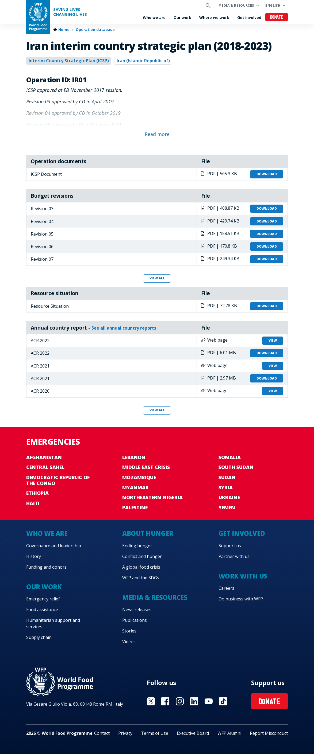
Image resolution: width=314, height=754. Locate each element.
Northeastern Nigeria (152, 497)
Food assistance (42, 609)
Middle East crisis (146, 467)
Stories (129, 631)
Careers (226, 588)
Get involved (249, 17)
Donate (276, 17)
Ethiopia (37, 493)
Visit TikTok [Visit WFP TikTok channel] (223, 701)
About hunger (147, 533)
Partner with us (234, 556)
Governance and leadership (53, 546)
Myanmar (135, 487)
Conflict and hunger (142, 556)
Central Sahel (45, 467)
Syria (226, 487)
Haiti (33, 503)
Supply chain (39, 637)
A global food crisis (141, 567)
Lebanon (133, 457)
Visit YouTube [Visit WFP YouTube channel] (209, 701)
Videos (129, 641)
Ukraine (229, 497)
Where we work (214, 17)
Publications (134, 620)
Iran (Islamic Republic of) (143, 61)
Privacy (125, 733)
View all (157, 278)
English (272, 5)
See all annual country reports (123, 328)
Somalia (230, 457)
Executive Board (193, 733)
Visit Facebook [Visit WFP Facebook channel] (165, 701)
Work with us (243, 576)
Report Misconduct (269, 733)
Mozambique (139, 477)
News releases (136, 609)
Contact (102, 733)
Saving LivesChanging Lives (70, 12)
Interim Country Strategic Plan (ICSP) (69, 61)
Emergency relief (43, 599)
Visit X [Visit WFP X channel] (151, 701)
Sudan (227, 477)
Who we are (154, 17)
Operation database (95, 29)
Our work (182, 17)
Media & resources (236, 5)
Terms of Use (154, 733)
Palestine (135, 507)
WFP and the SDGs (140, 578)
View (273, 340)
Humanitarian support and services (53, 623)
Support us (230, 546)
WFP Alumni (229, 733)
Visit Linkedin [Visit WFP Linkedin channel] (194, 701)
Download (266, 174)
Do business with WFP (241, 599)
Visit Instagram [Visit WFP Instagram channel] (180, 701)
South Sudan (236, 467)
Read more (157, 134)
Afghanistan (44, 457)
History (33, 556)
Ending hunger (137, 546)
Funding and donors (46, 567)
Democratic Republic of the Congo (58, 480)
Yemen (227, 507)
